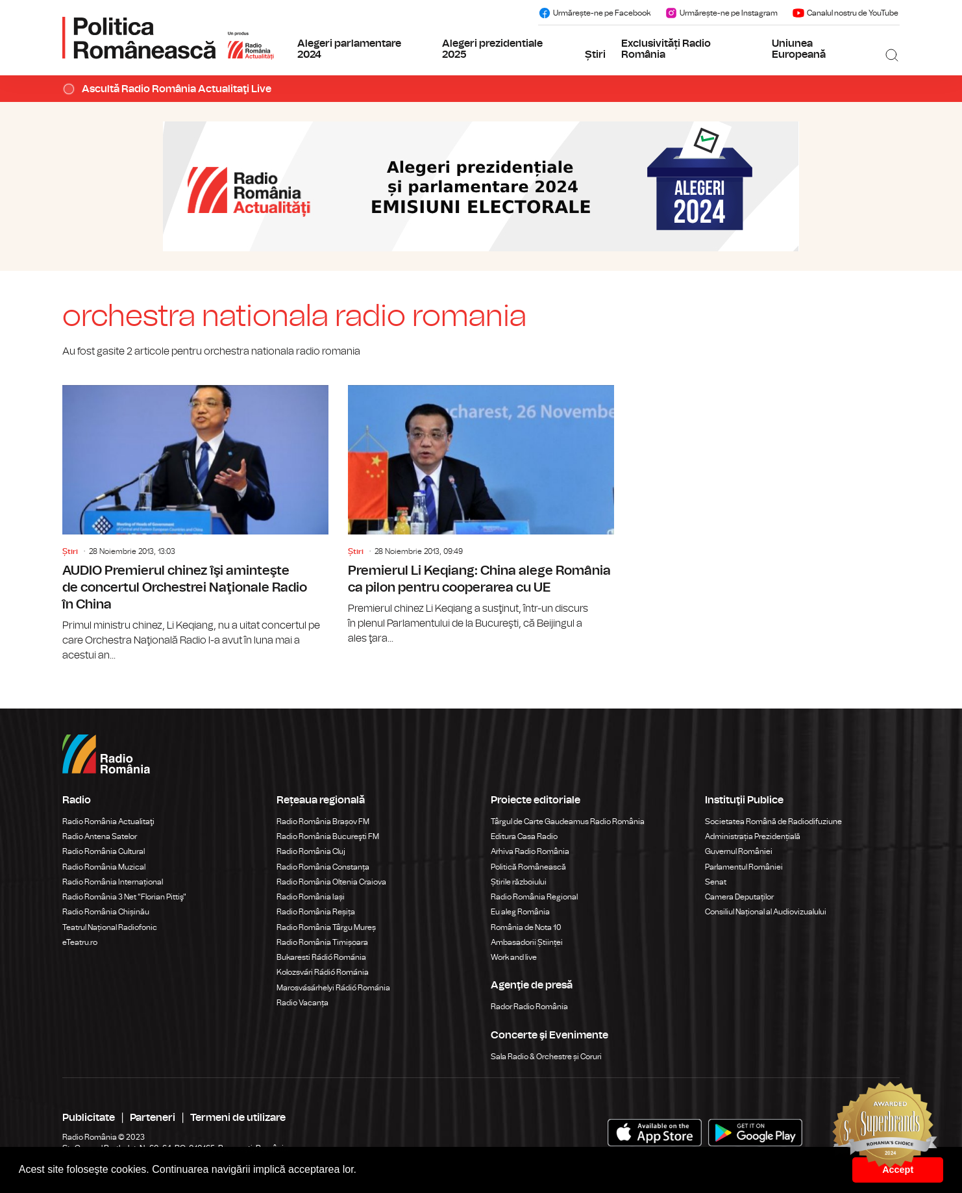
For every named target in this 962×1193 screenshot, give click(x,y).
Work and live (514, 957)
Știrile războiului (519, 882)
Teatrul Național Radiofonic (109, 927)
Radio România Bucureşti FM (328, 836)
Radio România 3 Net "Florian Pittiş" (124, 897)
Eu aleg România (520, 912)
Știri (595, 54)
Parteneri (152, 1117)
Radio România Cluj (311, 851)
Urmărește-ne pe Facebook (594, 12)
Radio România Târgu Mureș (326, 927)
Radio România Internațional (112, 882)
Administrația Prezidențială (752, 836)
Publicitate (88, 1117)
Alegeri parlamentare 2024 (349, 49)
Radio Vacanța (302, 1003)
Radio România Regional (534, 897)
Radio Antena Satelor (99, 836)
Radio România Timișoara (322, 942)
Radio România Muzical (103, 867)
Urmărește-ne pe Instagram (721, 12)
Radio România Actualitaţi (108, 821)
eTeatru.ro (79, 942)
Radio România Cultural (103, 851)
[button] (362, 1171)
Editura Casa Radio (524, 836)
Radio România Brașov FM (323, 821)
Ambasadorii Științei (527, 942)
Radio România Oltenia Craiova (331, 882)
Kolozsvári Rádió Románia (323, 972)
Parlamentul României (744, 867)
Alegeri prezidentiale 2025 (492, 49)
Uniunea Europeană (799, 49)
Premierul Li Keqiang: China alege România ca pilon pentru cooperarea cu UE (481, 515)
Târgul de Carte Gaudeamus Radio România (568, 821)
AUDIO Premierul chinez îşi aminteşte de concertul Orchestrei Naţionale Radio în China (195, 524)
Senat (715, 882)
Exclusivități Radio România (666, 49)
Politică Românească (528, 867)
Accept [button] (897, 1169)
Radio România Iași (311, 897)
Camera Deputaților (739, 897)
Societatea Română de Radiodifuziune (773, 821)
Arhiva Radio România (530, 851)
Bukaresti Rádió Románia (321, 957)
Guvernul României (738, 851)
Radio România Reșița (316, 912)
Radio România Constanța (323, 867)
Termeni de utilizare (238, 1117)
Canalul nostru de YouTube (845, 12)
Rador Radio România (529, 1007)
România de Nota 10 (526, 927)
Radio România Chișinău (105, 912)
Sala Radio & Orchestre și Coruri (546, 1057)
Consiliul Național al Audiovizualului (765, 912)
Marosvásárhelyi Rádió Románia (333, 988)
